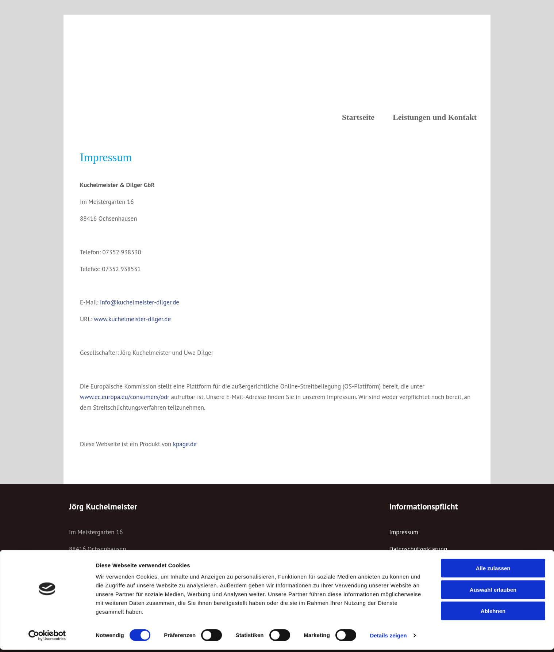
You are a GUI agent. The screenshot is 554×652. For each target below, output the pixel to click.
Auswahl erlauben (493, 592)
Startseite (358, 117)
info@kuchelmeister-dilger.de (139, 302)
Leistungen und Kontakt (435, 117)
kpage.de (185, 444)
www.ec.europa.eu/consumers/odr (124, 397)
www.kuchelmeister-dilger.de (132, 319)
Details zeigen (388, 637)
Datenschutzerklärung (418, 549)
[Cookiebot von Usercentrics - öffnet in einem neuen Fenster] (47, 637)
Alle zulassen (493, 570)
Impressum (404, 532)
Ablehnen (493, 613)
